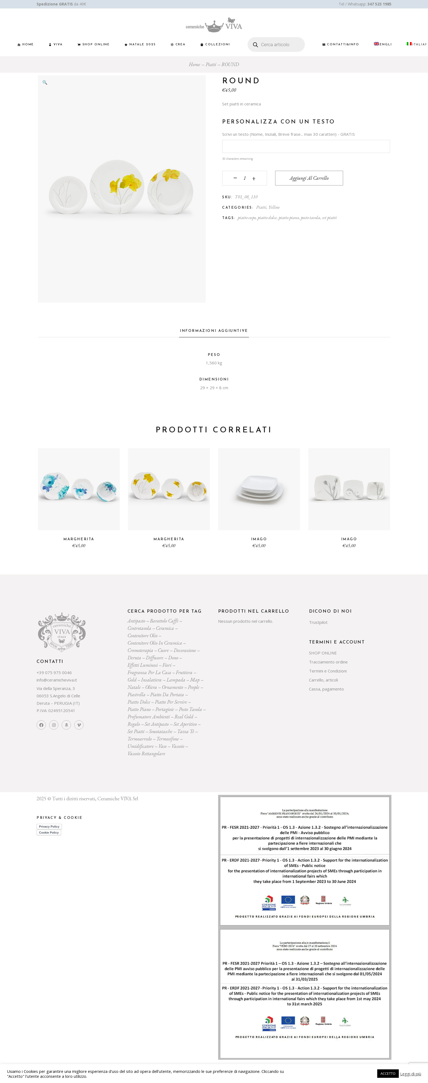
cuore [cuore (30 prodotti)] (163, 650)
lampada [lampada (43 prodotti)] (176, 680)
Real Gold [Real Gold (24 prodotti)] (183, 716)
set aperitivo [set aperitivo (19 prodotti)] (185, 724)
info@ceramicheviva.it (57, 680)
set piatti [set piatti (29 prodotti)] (135, 731)
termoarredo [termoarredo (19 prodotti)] (139, 739)
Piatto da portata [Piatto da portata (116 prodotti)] (167, 694)
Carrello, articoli (323, 680)
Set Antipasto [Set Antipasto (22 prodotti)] (157, 724)
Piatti (261, 207)
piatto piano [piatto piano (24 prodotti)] (139, 709)
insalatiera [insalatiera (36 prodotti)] (151, 680)
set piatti (329, 217)
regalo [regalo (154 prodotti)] (133, 724)
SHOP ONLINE (323, 653)
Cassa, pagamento (326, 689)
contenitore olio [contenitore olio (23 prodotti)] (142, 635)
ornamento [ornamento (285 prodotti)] (172, 687)
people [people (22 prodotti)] (193, 687)
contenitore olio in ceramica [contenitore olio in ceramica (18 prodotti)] (154, 643)
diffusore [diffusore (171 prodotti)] (154, 657)
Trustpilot (318, 622)
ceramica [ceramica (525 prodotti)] (165, 628)
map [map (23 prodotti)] (195, 680)
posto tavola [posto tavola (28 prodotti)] (190, 709)
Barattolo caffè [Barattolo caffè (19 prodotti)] (164, 621)
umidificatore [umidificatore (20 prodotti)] (140, 746)
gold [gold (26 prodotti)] (131, 680)
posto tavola (310, 217)
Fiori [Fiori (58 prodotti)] (166, 665)
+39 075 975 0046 (54, 672)
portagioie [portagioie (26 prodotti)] (164, 709)
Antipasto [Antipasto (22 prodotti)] (136, 621)
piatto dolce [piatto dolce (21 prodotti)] (138, 702)
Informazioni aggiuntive (214, 331)
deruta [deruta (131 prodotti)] (134, 657)
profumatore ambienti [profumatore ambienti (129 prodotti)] (148, 716)
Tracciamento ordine (328, 662)
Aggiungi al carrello (309, 178)
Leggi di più (410, 1073)
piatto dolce (267, 217)
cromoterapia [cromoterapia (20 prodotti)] (140, 650)
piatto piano (289, 217)
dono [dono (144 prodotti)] (173, 657)
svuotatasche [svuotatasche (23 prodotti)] (160, 731)
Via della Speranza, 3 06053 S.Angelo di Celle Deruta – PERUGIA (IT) (58, 696)
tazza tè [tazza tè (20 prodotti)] (185, 731)
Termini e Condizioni (328, 671)
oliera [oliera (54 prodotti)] (151, 687)
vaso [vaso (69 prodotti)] (162, 746)
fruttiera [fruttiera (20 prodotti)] (184, 672)
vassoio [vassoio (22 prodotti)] (177, 746)
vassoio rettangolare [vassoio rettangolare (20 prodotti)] (146, 753)
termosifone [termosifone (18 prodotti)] (167, 739)
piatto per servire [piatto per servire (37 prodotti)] (171, 702)
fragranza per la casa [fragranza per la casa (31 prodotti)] (149, 672)
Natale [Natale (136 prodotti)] (134, 687)
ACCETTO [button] (388, 1073)
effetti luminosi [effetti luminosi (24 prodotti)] (142, 665)
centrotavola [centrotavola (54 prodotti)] (139, 628)
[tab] (214, 332)
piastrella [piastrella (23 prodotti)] (136, 694)
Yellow (274, 207)
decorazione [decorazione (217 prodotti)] (185, 650)
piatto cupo (247, 217)
